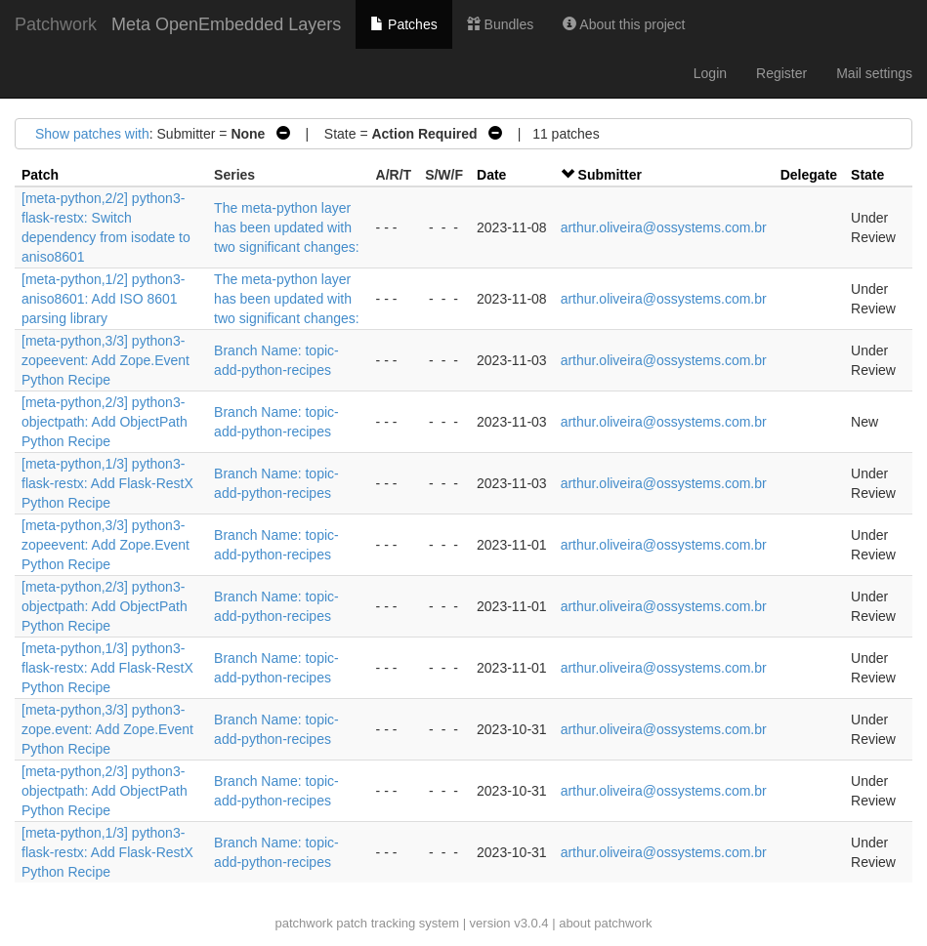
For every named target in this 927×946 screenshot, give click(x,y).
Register (781, 73)
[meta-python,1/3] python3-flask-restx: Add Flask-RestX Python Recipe (107, 483)
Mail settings (874, 73)
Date (491, 175)
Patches (403, 24)
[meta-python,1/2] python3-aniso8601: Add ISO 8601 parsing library (103, 298)
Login (710, 73)
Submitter (610, 175)
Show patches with (92, 134)
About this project (624, 24)
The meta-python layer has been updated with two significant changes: (286, 227)
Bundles (500, 24)
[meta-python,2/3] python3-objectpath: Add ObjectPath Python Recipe (104, 421)
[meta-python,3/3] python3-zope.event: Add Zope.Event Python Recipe (107, 729)
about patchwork (605, 923)
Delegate (808, 175)
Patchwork (56, 24)
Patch (40, 175)
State (867, 175)
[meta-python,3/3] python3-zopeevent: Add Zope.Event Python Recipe (105, 360)
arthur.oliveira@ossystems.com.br (664, 227)
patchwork (303, 923)
